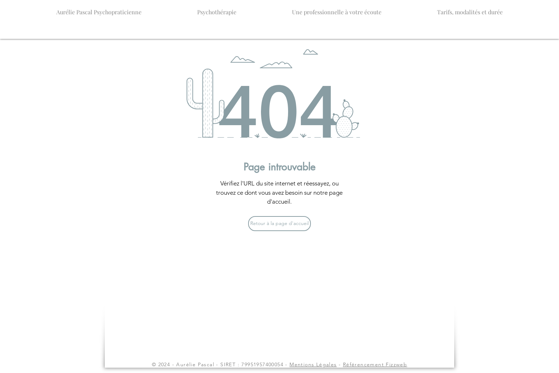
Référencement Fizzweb (375, 364)
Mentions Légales (313, 364)
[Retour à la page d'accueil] (279, 223)
